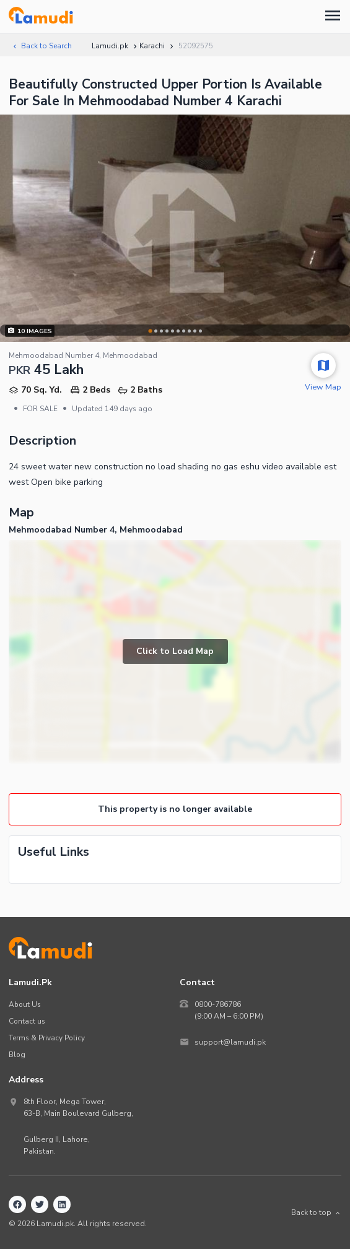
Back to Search (41, 46)
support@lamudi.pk (230, 1042)
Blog (17, 1055)
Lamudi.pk (110, 46)
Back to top (316, 1212)
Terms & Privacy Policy (47, 1038)
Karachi (152, 46)
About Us (25, 1004)
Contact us (27, 1021)
